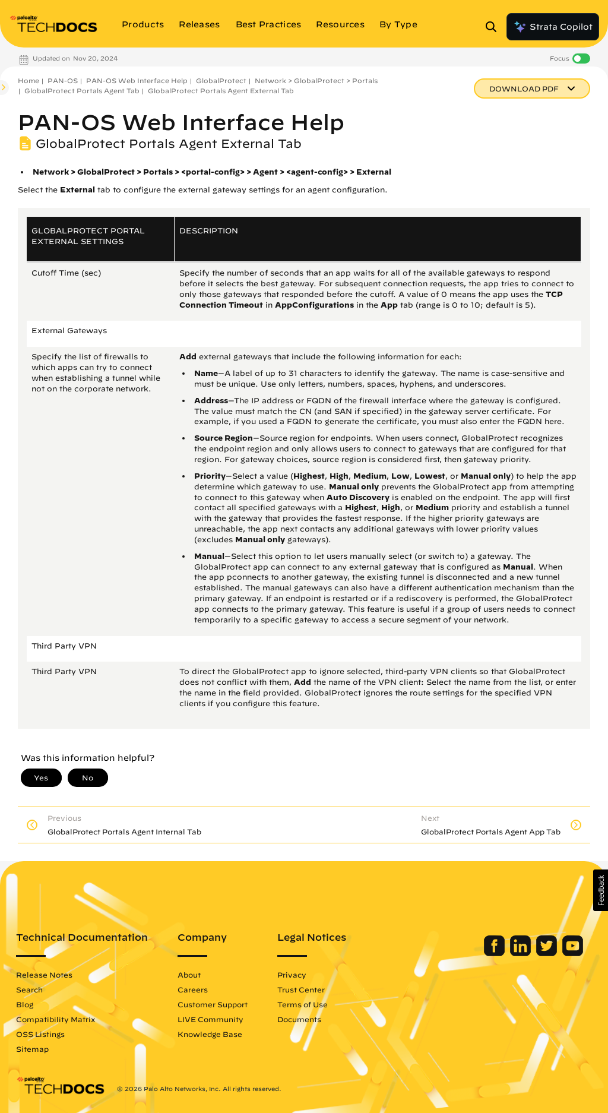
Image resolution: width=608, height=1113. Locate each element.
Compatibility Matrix (55, 1019)
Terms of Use (302, 1004)
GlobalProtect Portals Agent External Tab (221, 90)
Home (28, 80)
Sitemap (32, 1049)
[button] (600, 890)
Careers (193, 989)
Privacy (291, 974)
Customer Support (213, 1004)
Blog (24, 1004)
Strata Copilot (553, 27)
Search (29, 989)
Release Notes (44, 974)
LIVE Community (210, 1019)
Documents (299, 1019)
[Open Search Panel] (495, 26)
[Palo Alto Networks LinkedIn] (521, 953)
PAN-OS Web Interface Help (137, 80)
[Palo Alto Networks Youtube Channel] (572, 953)
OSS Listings (40, 1034)
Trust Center (301, 989)
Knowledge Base (210, 1034)
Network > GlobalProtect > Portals (316, 80)
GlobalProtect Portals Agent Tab (82, 90)
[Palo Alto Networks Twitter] (547, 953)
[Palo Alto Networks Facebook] (495, 953)
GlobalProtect (221, 80)
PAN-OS (63, 80)
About (189, 974)
